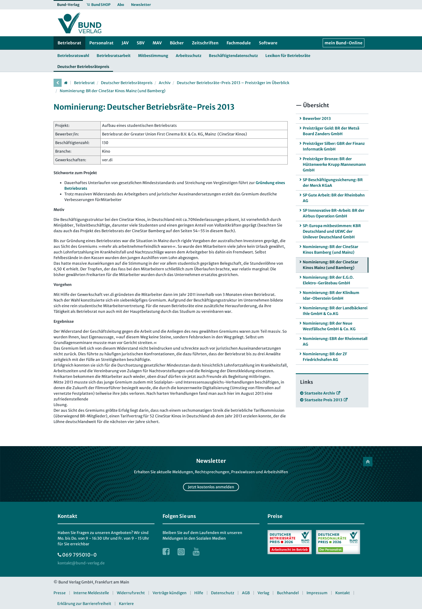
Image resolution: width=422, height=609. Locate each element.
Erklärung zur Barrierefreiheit (84, 603)
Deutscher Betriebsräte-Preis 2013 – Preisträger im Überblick (233, 82)
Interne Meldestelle (91, 592)
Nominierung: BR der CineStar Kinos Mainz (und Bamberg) (113, 90)
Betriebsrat (84, 82)
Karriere (126, 603)
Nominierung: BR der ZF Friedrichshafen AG (325, 357)
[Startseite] (66, 83)
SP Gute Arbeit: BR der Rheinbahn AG (334, 198)
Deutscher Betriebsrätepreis (127, 82)
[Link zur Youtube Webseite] (196, 551)
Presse (60, 592)
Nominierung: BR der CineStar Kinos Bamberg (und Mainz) (330, 249)
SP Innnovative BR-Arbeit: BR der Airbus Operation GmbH (333, 213)
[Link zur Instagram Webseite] (181, 551)
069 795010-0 (79, 555)
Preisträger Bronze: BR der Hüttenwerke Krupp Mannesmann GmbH (334, 164)
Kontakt (342, 592)
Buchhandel (288, 592)
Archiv (165, 82)
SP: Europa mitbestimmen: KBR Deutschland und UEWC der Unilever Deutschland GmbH (332, 231)
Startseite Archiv (319, 393)
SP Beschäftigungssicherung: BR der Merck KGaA (333, 182)
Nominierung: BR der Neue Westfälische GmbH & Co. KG (329, 326)
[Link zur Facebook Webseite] (166, 551)
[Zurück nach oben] (367, 461)
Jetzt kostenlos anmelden (211, 487)
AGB (246, 592)
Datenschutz (222, 592)
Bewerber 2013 (317, 118)
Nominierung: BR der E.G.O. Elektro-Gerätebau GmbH (328, 280)
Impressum (317, 592)
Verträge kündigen (170, 592)
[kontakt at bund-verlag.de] (81, 563)
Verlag (263, 592)
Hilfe (198, 592)
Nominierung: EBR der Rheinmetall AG (335, 341)
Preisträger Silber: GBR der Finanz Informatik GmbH (334, 146)
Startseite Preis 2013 (323, 399)
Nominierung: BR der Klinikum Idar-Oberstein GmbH (331, 295)
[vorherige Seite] (58, 83)
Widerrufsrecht (131, 592)
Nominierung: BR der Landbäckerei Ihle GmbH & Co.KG (335, 311)
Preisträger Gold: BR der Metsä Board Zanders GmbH (331, 131)
